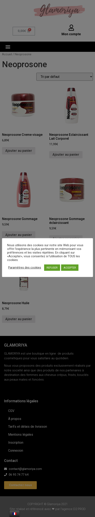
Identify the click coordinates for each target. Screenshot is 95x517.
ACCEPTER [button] (70, 267)
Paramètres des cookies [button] (24, 267)
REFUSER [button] (52, 267)
